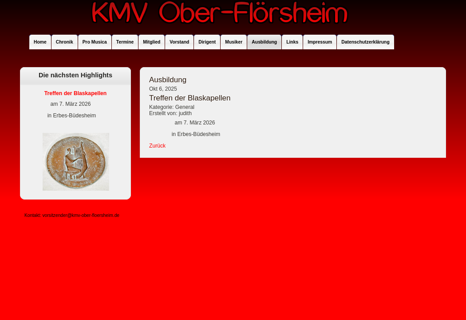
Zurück (157, 146)
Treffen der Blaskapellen (75, 93)
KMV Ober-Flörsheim (219, 16)
